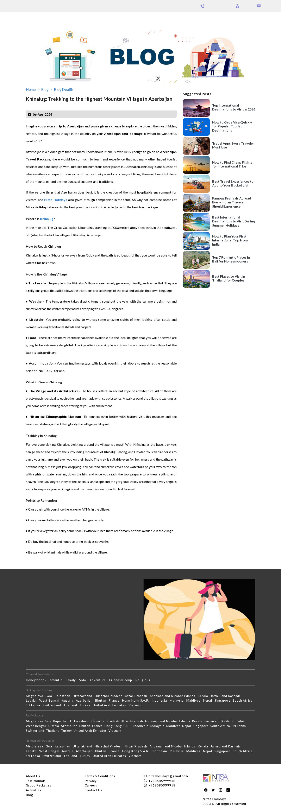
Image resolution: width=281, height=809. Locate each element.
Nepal (208, 700)
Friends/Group (122, 680)
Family (72, 680)
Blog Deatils (64, 89)
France (115, 700)
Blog (29, 795)
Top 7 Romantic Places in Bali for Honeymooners (231, 259)
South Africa (244, 700)
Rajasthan (64, 696)
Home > (33, 89)
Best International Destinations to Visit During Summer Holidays (233, 221)
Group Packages (36, 18)
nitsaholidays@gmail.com (168, 776)
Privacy (91, 781)
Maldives (194, 700)
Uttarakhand (84, 696)
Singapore (223, 700)
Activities (33, 790)
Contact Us (93, 790)
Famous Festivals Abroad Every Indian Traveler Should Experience (231, 202)
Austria (69, 700)
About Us (33, 776)
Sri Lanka (34, 705)
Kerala (204, 696)
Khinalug (46, 219)
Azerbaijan (85, 700)
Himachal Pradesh (110, 696)
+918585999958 (162, 781)
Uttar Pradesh (137, 696)
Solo (84, 680)
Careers (91, 785)
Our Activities (258, 18)
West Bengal (50, 700)
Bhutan (102, 700)
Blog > (46, 89)
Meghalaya (36, 696)
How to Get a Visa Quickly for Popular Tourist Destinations (232, 126)
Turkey (86, 705)
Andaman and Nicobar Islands (174, 696)
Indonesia (160, 700)
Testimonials (36, 781)
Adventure (99, 680)
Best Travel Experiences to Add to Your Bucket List (233, 183)
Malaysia (177, 700)
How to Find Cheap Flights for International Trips (232, 164)
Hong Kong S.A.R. (137, 700)
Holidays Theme (227, 18)
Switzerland (53, 705)
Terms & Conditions (100, 776)
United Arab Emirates (111, 705)
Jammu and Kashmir (227, 696)
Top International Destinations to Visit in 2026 (233, 107)
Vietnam (136, 705)
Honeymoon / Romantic (45, 680)
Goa (50, 696)
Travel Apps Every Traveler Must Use (233, 145)
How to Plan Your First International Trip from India (230, 240)
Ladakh (32, 700)
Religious (144, 680)
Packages (14, 18)
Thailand (71, 705)
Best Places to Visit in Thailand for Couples (228, 278)
